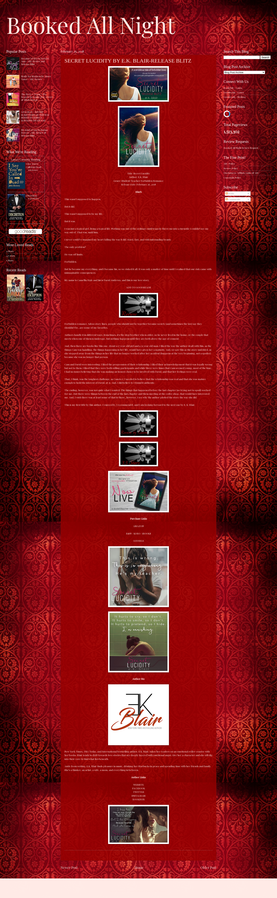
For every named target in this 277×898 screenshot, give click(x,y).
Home (139, 867)
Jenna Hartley (33, 198)
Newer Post (69, 867)
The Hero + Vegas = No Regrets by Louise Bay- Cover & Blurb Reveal (37, 97)
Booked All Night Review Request (241, 147)
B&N (129, 533)
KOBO (137, 533)
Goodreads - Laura (234, 92)
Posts (230, 193)
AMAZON (138, 526)
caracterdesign (136, 890)
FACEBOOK (138, 788)
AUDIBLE (138, 540)
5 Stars (9, 260)
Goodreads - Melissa (234, 96)
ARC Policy (229, 163)
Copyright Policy (232, 177)
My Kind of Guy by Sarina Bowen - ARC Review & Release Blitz (34, 132)
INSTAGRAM (138, 795)
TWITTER (138, 791)
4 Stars (10, 251)
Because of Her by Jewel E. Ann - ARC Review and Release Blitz (35, 61)
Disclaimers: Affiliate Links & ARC (241, 172)
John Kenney (33, 170)
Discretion (31, 195)
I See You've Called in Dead (33, 165)
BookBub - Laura (233, 87)
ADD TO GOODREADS (138, 287)
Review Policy (231, 168)
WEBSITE (138, 784)
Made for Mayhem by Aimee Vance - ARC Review (36, 77)
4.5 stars (10, 255)
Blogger (162, 890)
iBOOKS (146, 533)
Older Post (208, 867)
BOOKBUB (139, 799)
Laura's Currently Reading (25, 159)
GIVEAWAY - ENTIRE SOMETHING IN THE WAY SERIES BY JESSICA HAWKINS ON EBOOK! (35, 116)
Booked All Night (90, 24)
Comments (233, 199)
